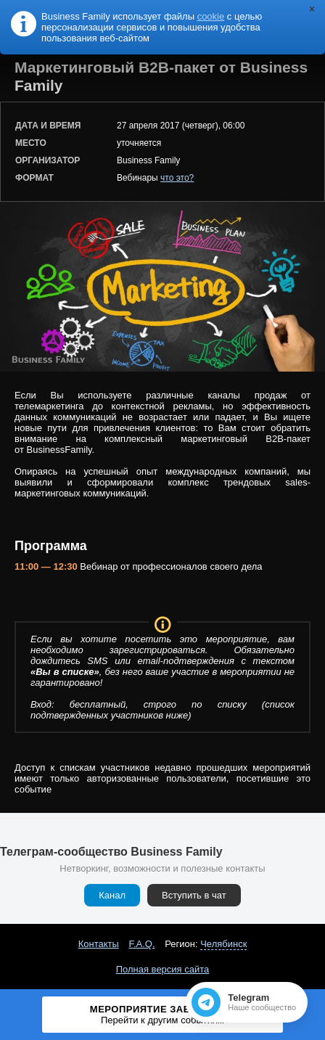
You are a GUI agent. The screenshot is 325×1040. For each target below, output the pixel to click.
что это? (177, 178)
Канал (112, 895)
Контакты (98, 943)
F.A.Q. (141, 943)
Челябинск (223, 943)
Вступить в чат (194, 895)
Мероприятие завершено (162, 1014)
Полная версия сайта (163, 969)
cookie (211, 16)
